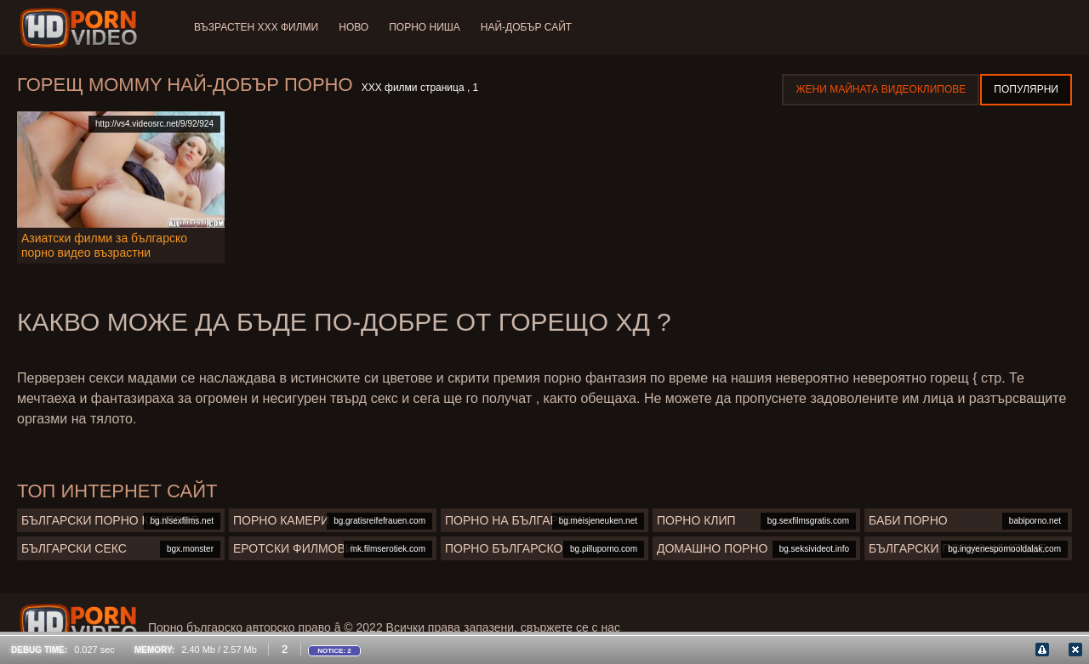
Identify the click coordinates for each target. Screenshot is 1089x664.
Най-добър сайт (526, 27)
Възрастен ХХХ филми (256, 27)
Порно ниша (424, 27)
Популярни (1026, 89)
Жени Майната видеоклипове (880, 89)
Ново (353, 27)
